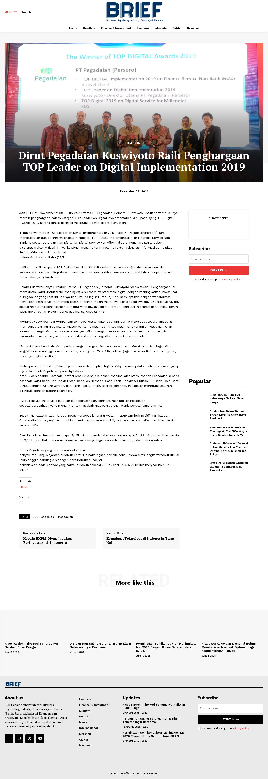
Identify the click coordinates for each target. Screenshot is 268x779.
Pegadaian (65, 516)
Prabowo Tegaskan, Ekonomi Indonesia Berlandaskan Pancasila (229, 466)
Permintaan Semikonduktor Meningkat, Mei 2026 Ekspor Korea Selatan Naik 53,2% (228, 431)
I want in (218, 270)
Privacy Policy (232, 279)
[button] (29, 12)
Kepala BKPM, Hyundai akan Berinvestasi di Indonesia (47, 540)
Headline (134, 143)
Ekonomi (128, 712)
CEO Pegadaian (43, 516)
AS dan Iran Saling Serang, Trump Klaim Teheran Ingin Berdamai (228, 414)
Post (24, 486)
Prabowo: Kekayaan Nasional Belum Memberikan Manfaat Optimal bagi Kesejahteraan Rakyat (229, 448)
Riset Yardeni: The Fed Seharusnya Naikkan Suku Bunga (227, 398)
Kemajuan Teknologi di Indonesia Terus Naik (140, 540)
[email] (219, 259)
